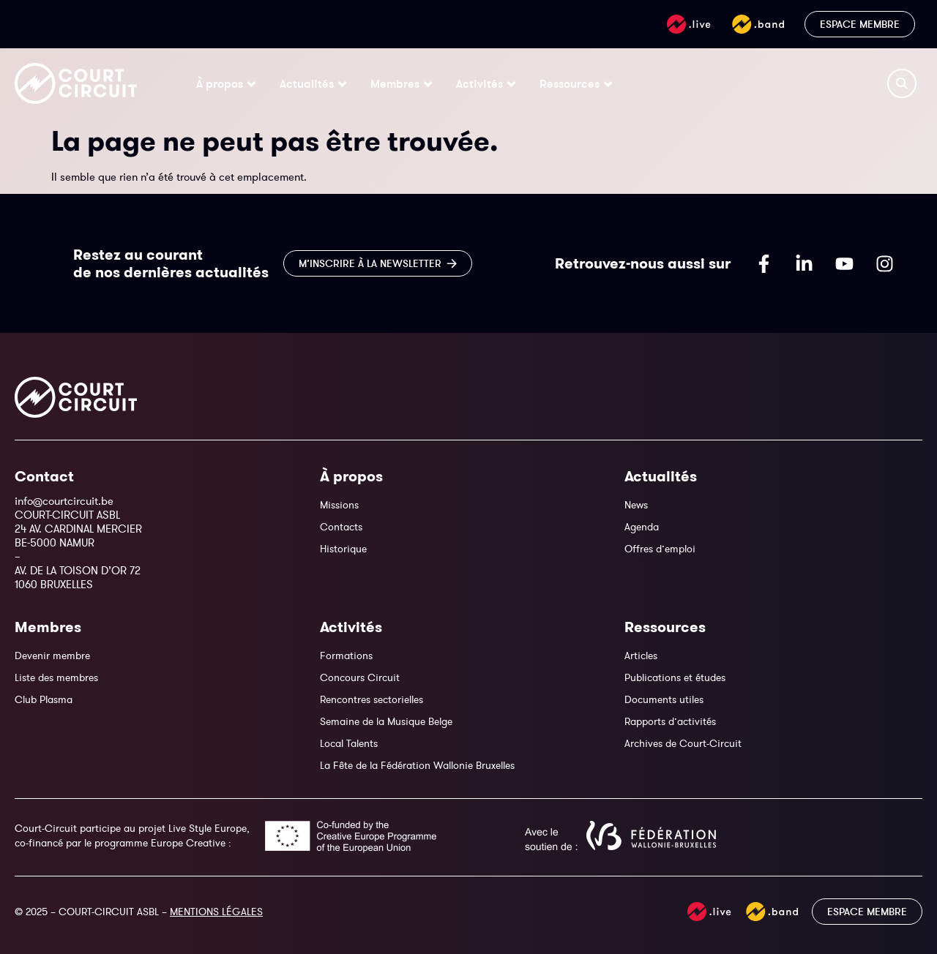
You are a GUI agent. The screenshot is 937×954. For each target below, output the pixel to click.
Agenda (641, 526)
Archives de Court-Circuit (683, 743)
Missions (339, 504)
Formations (346, 655)
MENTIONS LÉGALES (216, 911)
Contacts (341, 526)
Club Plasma (43, 699)
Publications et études (674, 677)
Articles (640, 655)
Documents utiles (663, 699)
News (636, 504)
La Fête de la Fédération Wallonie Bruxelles (417, 765)
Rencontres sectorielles (371, 699)
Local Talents (349, 743)
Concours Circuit (360, 677)
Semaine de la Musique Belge (386, 721)
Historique (343, 548)
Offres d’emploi (659, 548)
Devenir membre (52, 655)
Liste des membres (56, 677)
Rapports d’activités (670, 721)
